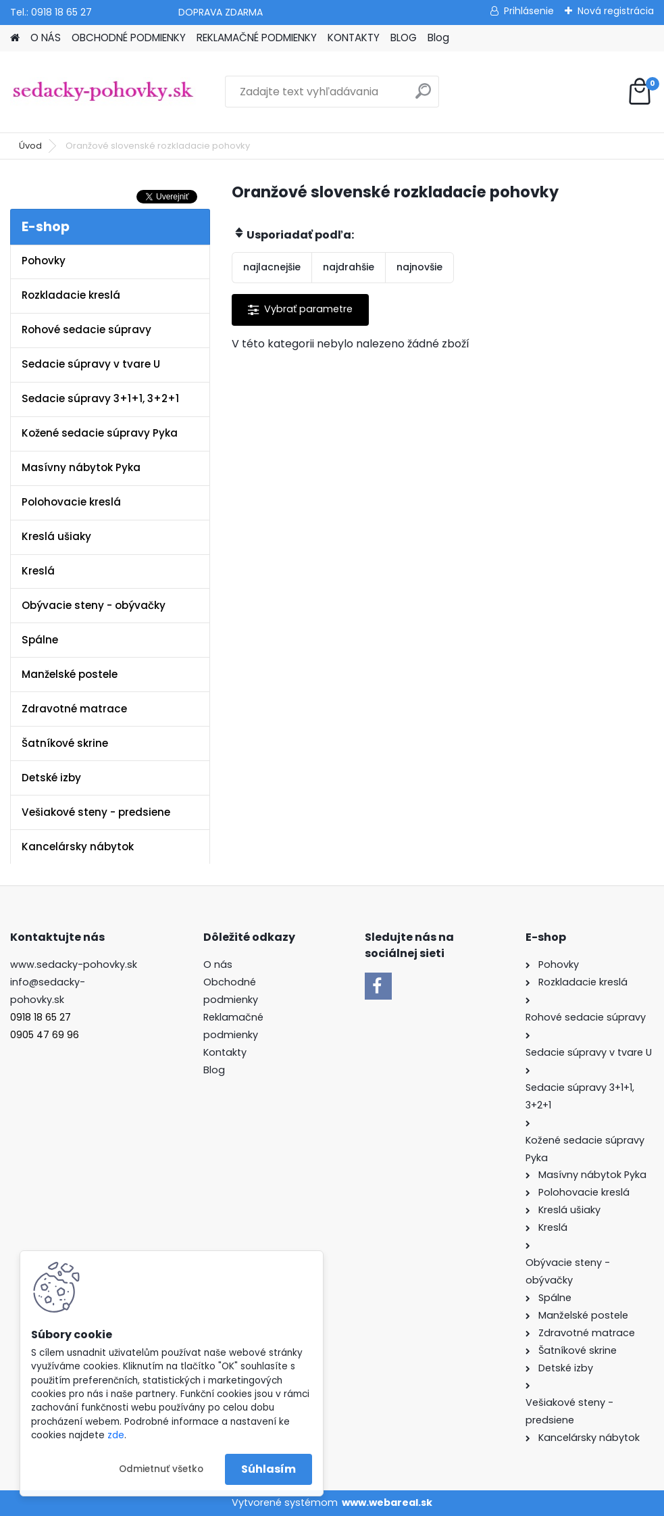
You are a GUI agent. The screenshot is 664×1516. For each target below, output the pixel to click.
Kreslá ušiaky (56, 536)
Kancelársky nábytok (78, 846)
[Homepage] (15, 38)
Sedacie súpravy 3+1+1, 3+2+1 (100, 398)
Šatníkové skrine (65, 743)
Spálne (40, 640)
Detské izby (51, 778)
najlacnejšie (272, 267)
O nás (217, 964)
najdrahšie (348, 267)
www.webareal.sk (387, 1502)
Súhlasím (268, 1469)
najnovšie (419, 267)
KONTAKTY (354, 37)
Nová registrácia (616, 11)
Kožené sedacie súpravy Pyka (100, 433)
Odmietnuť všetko (161, 1469)
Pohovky (44, 260)
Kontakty (225, 1052)
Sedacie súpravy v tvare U (91, 364)
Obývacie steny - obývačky (93, 605)
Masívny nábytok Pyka (81, 467)
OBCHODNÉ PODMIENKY (129, 37)
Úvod (30, 145)
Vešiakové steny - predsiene (96, 812)
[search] (423, 96)
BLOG (403, 37)
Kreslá (38, 571)
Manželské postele (70, 674)
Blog (438, 37)
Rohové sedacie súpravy (86, 329)
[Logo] (103, 92)
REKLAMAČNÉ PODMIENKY (257, 37)
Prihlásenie (529, 11)
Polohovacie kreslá (71, 502)
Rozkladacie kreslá (71, 295)
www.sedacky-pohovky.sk (73, 964)
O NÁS (45, 37)
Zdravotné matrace (74, 709)
